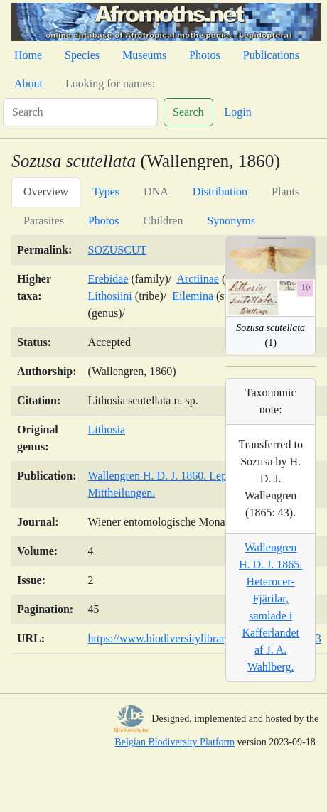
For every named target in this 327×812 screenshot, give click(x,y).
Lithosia (106, 429)
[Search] (80, 112)
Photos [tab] (103, 221)
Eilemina (192, 296)
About (28, 83)
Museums (144, 55)
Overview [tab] (45, 191)
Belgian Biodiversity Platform (174, 742)
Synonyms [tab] (231, 221)
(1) (270, 335)
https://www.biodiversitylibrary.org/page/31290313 (204, 638)
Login (238, 112)
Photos (204, 55)
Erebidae (108, 279)
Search (188, 112)
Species (82, 55)
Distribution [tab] (220, 191)
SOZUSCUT (117, 250)
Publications (271, 55)
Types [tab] (105, 191)
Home (28, 55)
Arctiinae (197, 279)
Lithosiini (110, 296)
